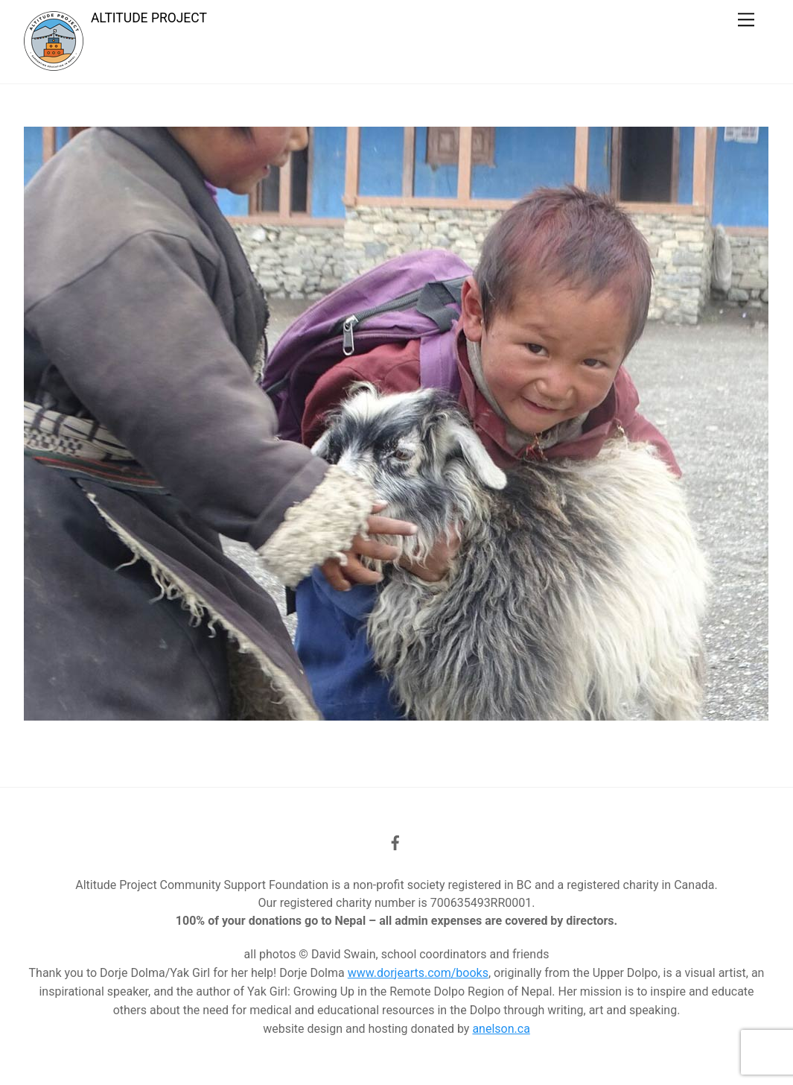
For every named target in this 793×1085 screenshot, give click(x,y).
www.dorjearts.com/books (418, 973)
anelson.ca (500, 1029)
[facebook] (395, 842)
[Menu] (746, 19)
